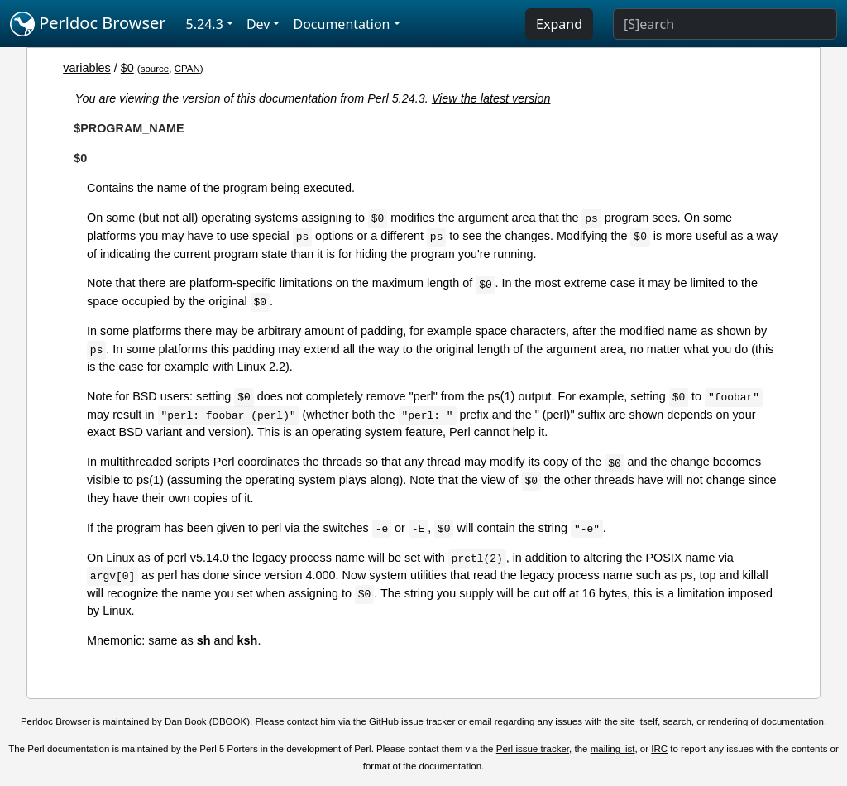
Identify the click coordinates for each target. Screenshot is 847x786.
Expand (559, 24)
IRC (659, 749)
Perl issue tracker (532, 749)
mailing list (613, 749)
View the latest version (491, 98)
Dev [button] (258, 24)
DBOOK (230, 721)
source (155, 69)
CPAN (187, 69)
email (480, 721)
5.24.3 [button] (204, 24)
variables (87, 67)
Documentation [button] (341, 24)
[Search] (725, 24)
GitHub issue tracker (412, 721)
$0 (127, 67)
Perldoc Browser (88, 24)
